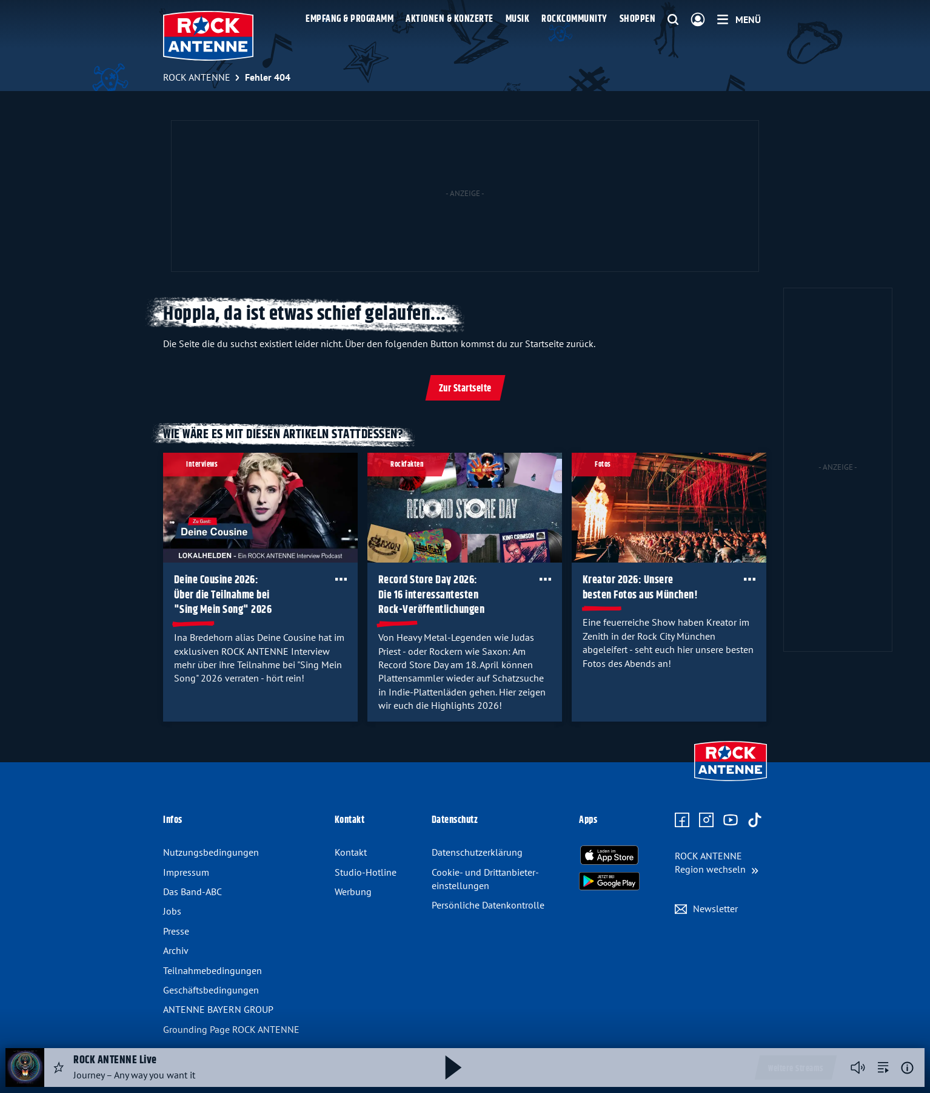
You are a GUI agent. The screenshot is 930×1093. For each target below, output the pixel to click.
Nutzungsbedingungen (211, 852)
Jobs (172, 911)
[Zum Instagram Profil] (706, 820)
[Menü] (739, 19)
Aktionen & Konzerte (449, 19)
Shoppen (638, 19)
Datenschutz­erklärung (477, 852)
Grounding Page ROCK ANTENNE (231, 1029)
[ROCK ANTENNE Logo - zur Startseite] (208, 36)
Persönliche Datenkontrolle (488, 905)
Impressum (186, 872)
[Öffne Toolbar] (341, 579)
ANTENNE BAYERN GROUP (218, 1009)
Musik (518, 19)
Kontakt (351, 852)
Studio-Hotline (365, 872)
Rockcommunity (574, 19)
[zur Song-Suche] (883, 1067)
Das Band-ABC (192, 891)
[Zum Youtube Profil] (730, 820)
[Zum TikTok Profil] (755, 820)
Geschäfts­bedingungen (211, 990)
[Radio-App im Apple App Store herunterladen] (609, 855)
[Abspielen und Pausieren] (453, 1067)
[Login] (697, 20)
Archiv (176, 950)
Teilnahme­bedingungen (212, 970)
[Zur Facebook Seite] (682, 820)
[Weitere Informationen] (907, 1067)
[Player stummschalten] (858, 1067)
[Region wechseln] (716, 862)
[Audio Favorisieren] (59, 1067)
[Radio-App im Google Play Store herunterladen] (609, 881)
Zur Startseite (465, 388)
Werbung (353, 891)
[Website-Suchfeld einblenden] (672, 20)
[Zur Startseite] (730, 782)
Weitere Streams (795, 1068)
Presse (176, 931)
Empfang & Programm (349, 19)
